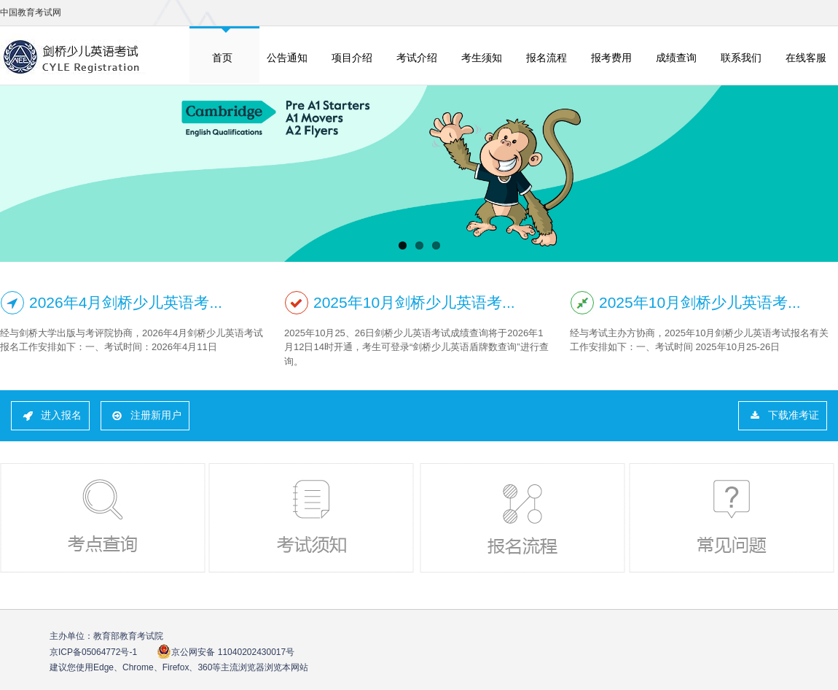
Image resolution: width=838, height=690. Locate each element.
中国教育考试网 (30, 12)
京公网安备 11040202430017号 (225, 652)
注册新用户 (155, 415)
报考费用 (611, 57)
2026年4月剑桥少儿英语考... (125, 302)
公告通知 (287, 57)
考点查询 (104, 518)
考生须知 (481, 57)
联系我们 (741, 57)
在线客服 (806, 57)
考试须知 (312, 518)
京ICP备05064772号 (93, 652)
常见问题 (733, 518)
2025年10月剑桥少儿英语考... (414, 302)
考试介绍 (416, 57)
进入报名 (61, 415)
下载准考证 (793, 415)
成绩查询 (676, 57)
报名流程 (546, 57)
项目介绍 (352, 57)
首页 (222, 57)
